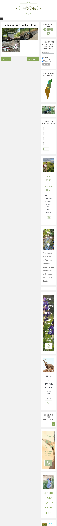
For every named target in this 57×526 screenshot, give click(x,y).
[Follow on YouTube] (48, 33)
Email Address (45, 52)
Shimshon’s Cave (32, 59)
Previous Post (6, 59)
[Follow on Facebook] (48, 29)
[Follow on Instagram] (44, 29)
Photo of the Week (47, 61)
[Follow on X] (51, 29)
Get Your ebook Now (48, 463)
